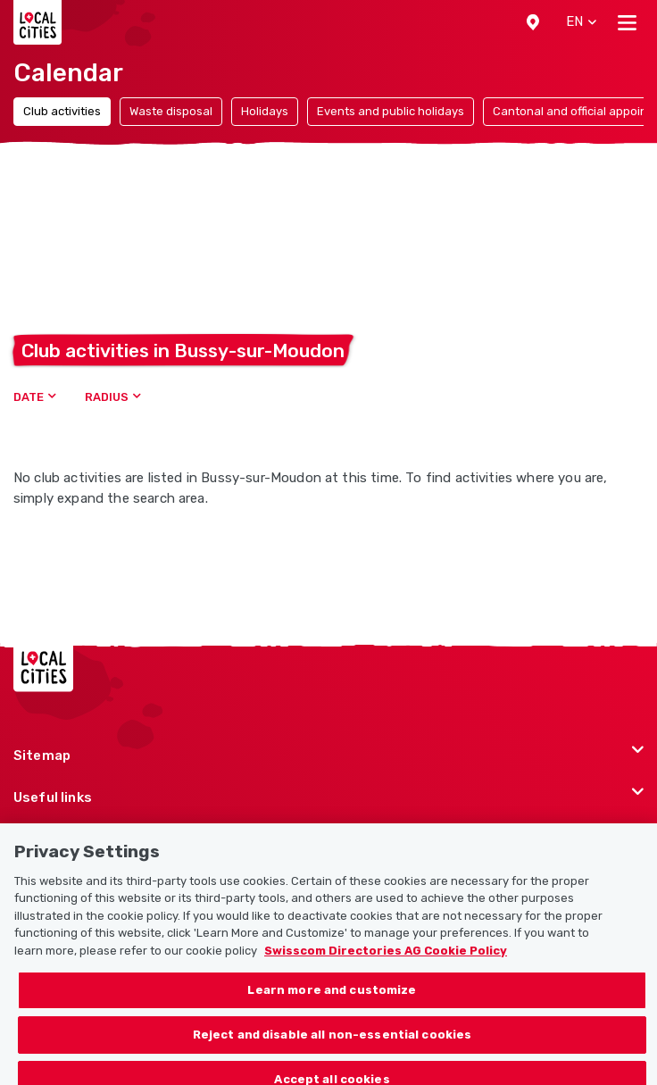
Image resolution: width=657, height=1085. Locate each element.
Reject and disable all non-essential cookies (332, 1042)
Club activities (62, 111)
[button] (533, 22)
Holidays (264, 111)
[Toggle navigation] (627, 22)
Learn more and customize (331, 999)
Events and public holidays (390, 111)
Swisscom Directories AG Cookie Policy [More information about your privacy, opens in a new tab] (385, 958)
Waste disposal (170, 111)
